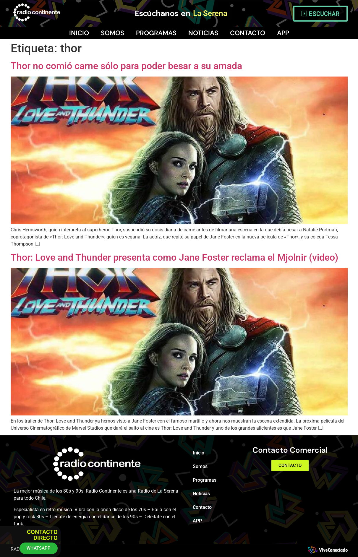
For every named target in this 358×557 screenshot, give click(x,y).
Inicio (79, 33)
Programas (156, 33)
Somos (112, 33)
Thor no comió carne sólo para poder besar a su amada (126, 66)
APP (283, 33)
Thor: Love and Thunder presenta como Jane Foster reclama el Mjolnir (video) (174, 257)
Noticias (203, 33)
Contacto (247, 33)
